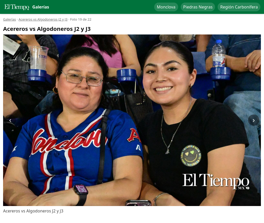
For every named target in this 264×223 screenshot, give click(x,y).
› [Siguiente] (253, 120)
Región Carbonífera (239, 7)
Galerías (9, 19)
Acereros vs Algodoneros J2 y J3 (43, 19)
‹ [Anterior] (10, 120)
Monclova (166, 7)
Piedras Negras (198, 7)
